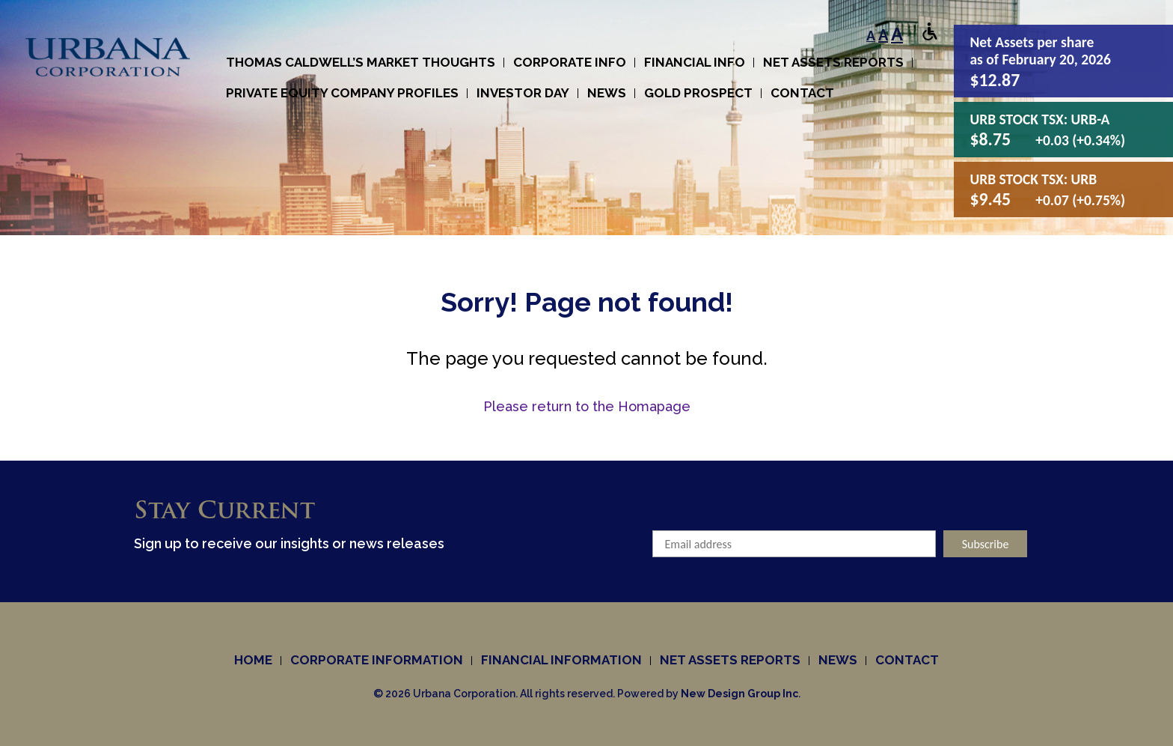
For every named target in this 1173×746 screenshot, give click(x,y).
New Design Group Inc (739, 694)
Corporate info (569, 62)
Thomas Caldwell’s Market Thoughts (360, 62)
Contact (802, 92)
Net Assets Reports (833, 62)
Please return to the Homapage (586, 406)
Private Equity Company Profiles (342, 92)
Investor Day (523, 92)
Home (253, 659)
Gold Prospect (698, 92)
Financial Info (694, 62)
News (606, 92)
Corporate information (376, 659)
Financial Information (561, 659)
